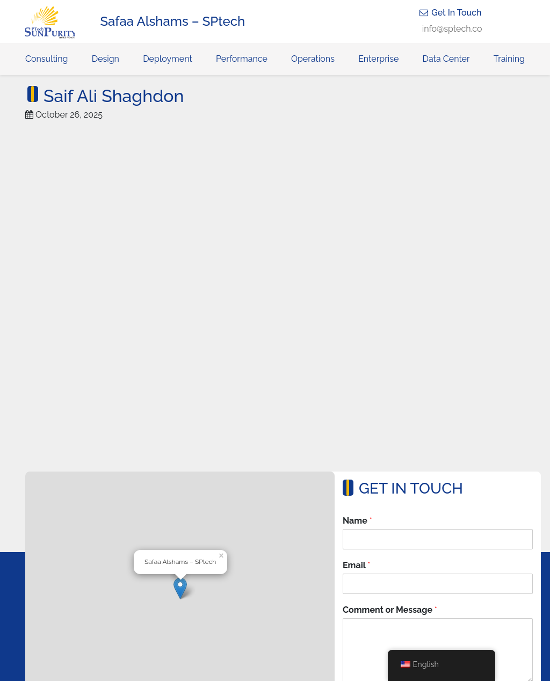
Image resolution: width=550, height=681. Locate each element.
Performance (241, 59)
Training (509, 59)
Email (356, 565)
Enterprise (378, 59)
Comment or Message (390, 610)
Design (105, 59)
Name (357, 521)
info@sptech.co (452, 29)
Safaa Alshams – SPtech (172, 21)
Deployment (167, 59)
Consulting (46, 59)
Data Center (446, 59)
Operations (313, 59)
